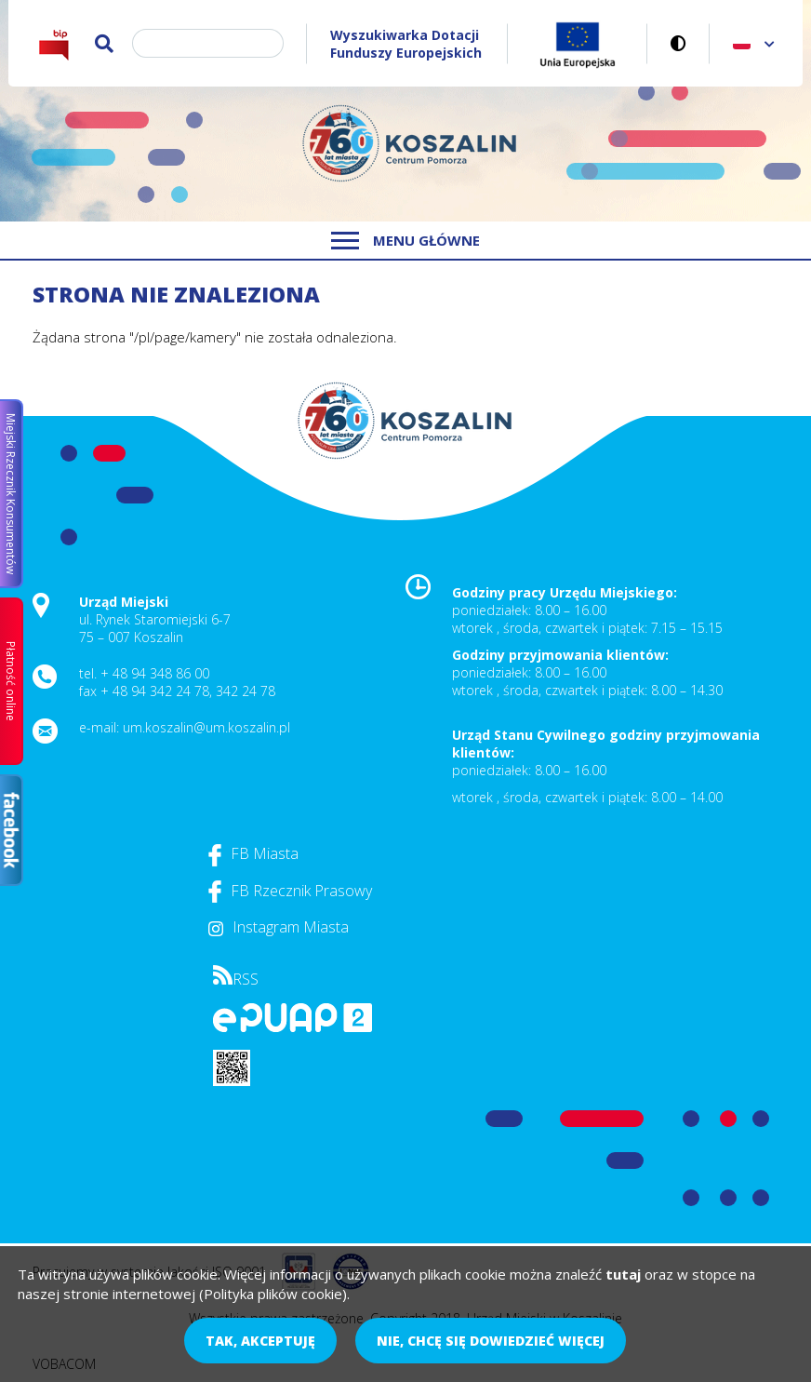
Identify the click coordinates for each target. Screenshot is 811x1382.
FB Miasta (253, 853)
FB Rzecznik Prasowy (290, 890)
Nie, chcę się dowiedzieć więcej (491, 1340)
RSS (236, 979)
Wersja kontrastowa (678, 43)
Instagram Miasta (278, 927)
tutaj (623, 1274)
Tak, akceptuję (260, 1340)
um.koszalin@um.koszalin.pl (206, 727)
